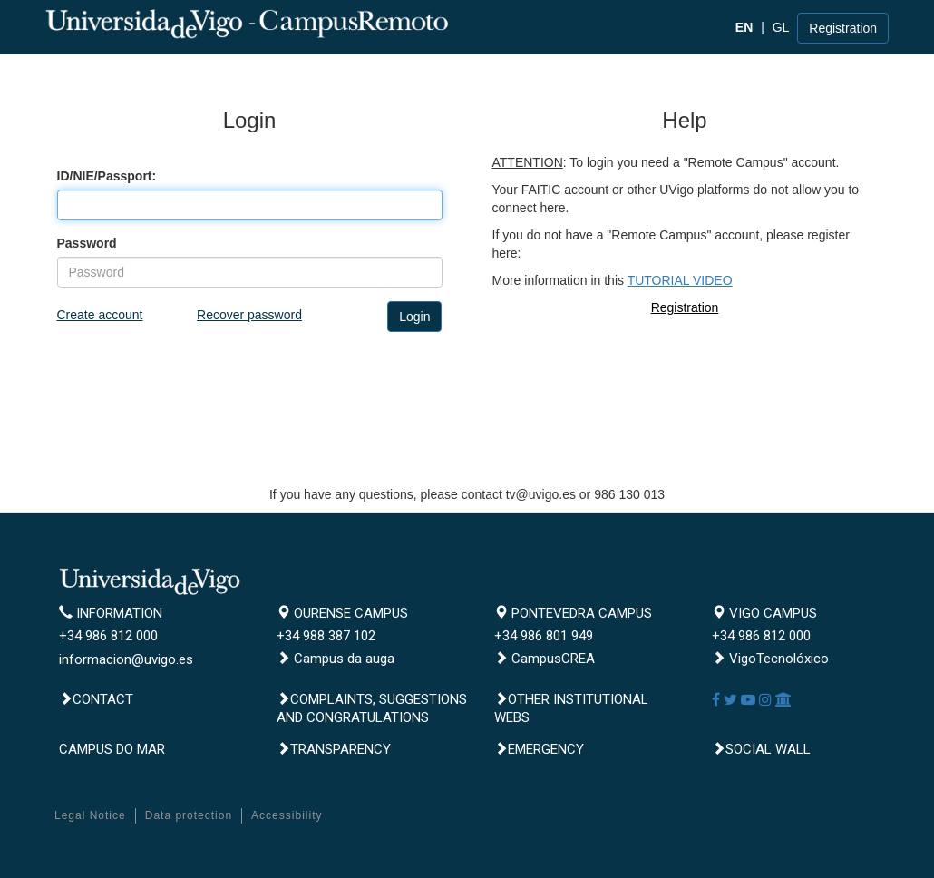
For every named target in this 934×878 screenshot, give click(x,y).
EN (744, 27)
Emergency (539, 749)
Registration (843, 28)
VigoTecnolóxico (770, 658)
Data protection (188, 815)
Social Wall (761, 749)
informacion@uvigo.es (126, 659)
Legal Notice (90, 815)
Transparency (334, 749)
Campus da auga (335, 658)
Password (87, 243)
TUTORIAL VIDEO (680, 280)
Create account (100, 314)
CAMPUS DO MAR (112, 749)
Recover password (249, 314)
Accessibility (286, 815)
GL (781, 27)
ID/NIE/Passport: (107, 176)
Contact (96, 699)
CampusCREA (544, 658)
